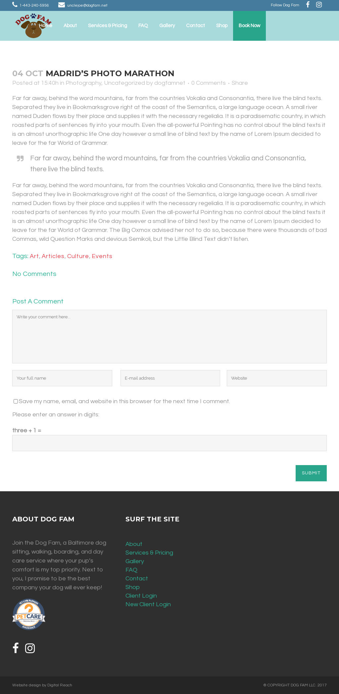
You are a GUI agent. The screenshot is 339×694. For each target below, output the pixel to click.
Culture (78, 256)
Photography (83, 83)
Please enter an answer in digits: (55, 414)
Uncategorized (124, 83)
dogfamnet (169, 83)
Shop (132, 587)
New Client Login (148, 604)
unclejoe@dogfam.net (87, 5)
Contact (136, 578)
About (133, 544)
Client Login (141, 596)
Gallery (134, 561)
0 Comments (208, 83)
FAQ (131, 570)
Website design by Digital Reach (42, 685)
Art (34, 256)
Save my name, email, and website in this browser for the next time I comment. (124, 401)
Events (102, 256)
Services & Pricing (149, 553)
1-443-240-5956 (34, 5)
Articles (53, 256)
